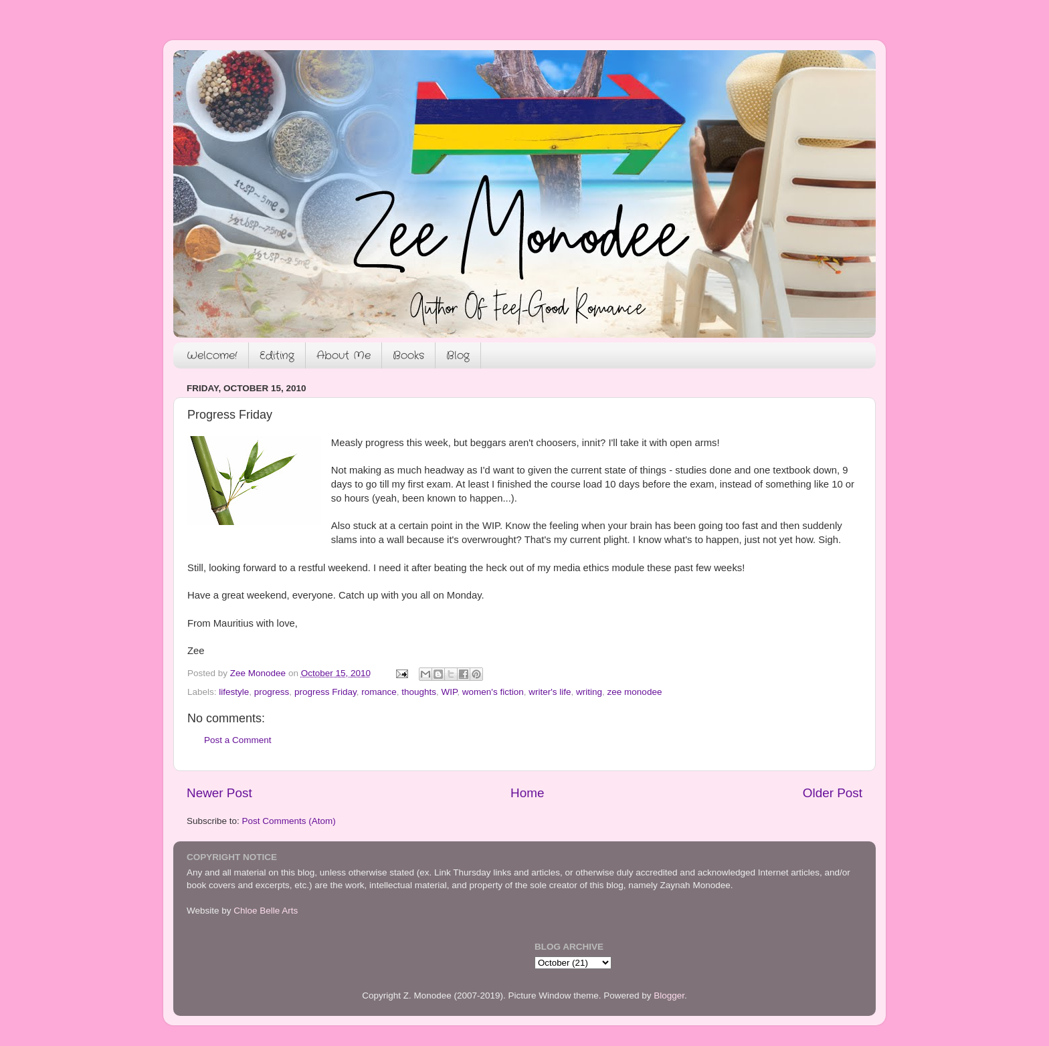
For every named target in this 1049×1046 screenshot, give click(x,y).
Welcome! (212, 355)
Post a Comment (238, 740)
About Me (343, 355)
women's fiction (493, 692)
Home (527, 793)
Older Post (832, 793)
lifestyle (234, 692)
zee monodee (634, 692)
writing (589, 692)
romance (379, 692)
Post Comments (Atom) (289, 821)
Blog (458, 355)
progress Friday (325, 692)
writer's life (550, 692)
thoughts (418, 692)
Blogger (669, 995)
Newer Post (219, 793)
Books (408, 355)
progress (272, 692)
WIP (450, 692)
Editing (277, 355)
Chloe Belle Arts (265, 911)
